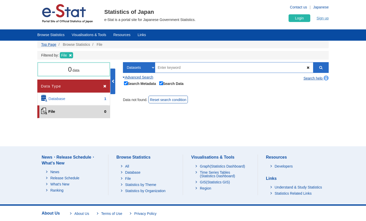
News (54, 172)
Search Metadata (140, 83)
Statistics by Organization (145, 191)
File (128, 178)
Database (133, 172)
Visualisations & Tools (89, 35)
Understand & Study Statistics (298, 187)
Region (205, 188)
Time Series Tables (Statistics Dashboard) (217, 174)
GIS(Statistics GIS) (215, 182)
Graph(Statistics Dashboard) (222, 166)
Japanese (321, 7)
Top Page (48, 44)
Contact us (298, 7)
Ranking (56, 190)
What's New (59, 184)
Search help (316, 78)
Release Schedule (64, 178)
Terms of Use (111, 213)
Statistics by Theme (140, 184)
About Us (81, 213)
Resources (122, 35)
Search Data (171, 83)
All (127, 166)
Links (142, 35)
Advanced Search (138, 77)
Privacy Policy (145, 213)
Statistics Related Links (293, 193)
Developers (284, 166)
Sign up (323, 18)
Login (299, 18)
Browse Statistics (51, 35)
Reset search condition (168, 100)
